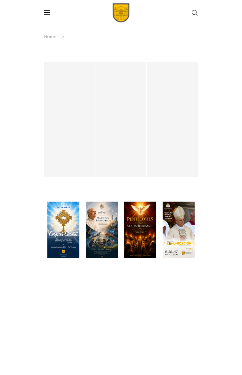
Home (50, 36)
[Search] (194, 13)
